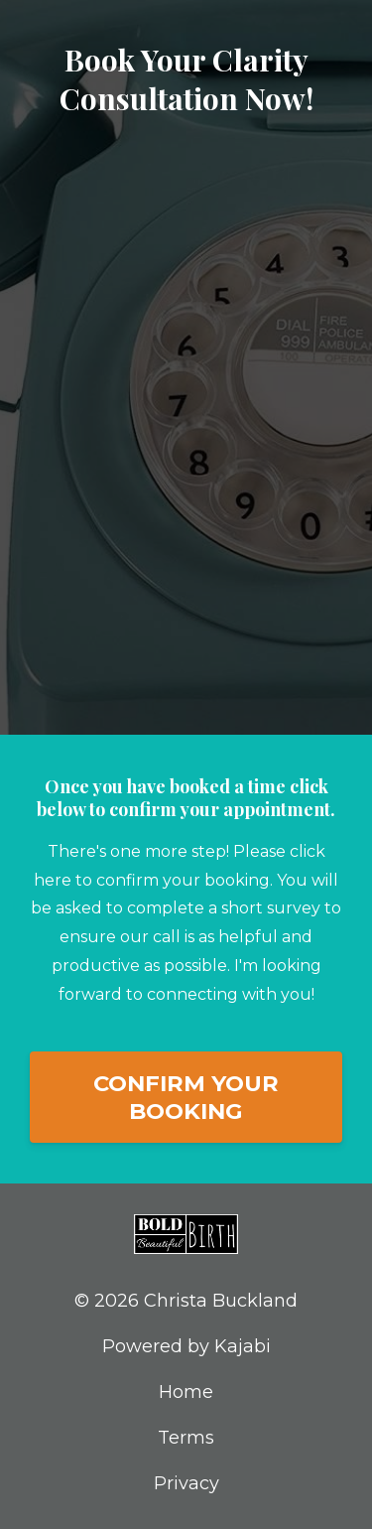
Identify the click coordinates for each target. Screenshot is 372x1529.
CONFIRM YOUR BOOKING (186, 1097)
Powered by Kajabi (186, 1346)
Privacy (186, 1483)
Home (186, 1392)
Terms (186, 1438)
